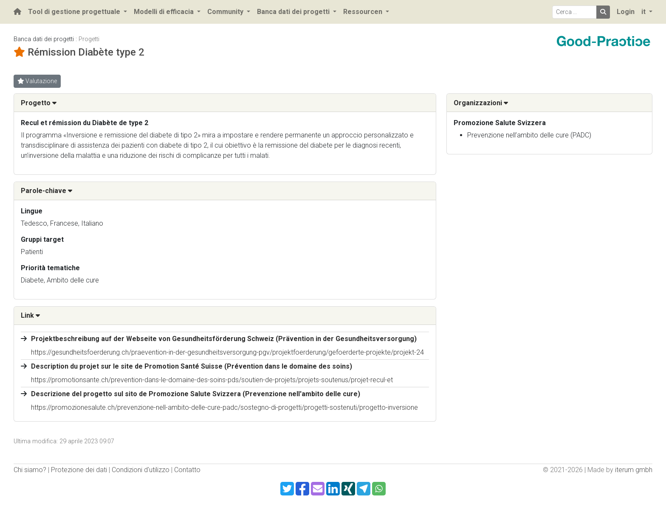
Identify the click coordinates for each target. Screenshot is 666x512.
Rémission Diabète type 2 (86, 52)
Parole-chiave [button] (46, 191)
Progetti (89, 39)
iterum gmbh (633, 470)
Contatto (187, 470)
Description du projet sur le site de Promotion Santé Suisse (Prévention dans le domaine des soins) (191, 366)
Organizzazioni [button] (481, 103)
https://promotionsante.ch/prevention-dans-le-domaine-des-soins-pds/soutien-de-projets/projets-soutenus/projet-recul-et (212, 380)
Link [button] (30, 315)
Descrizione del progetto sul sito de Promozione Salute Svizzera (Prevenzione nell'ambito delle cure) (195, 394)
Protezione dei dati (79, 470)
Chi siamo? (30, 470)
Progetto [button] (38, 103)
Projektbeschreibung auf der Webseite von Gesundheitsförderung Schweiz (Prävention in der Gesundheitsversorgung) (224, 339)
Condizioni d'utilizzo (140, 470)
